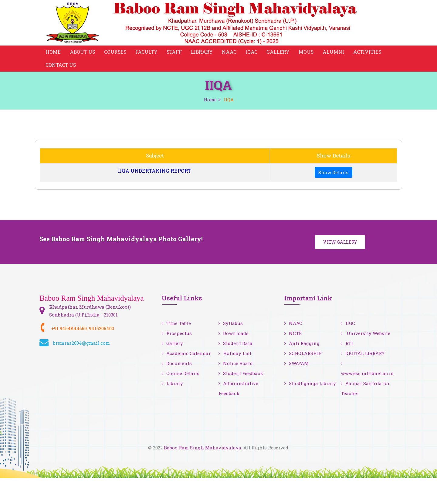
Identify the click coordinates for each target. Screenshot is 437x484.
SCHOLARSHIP (303, 359)
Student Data (235, 349)
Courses (116, 53)
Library (204, 53)
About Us (83, 53)
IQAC (254, 53)
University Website (365, 339)
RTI (347, 349)
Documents (177, 369)
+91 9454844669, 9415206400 (82, 334)
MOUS (309, 53)
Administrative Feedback (238, 394)
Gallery (280, 53)
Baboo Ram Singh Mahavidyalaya (202, 453)
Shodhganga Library (310, 389)
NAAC (232, 53)
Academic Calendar (186, 359)
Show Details (333, 176)
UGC (348, 329)
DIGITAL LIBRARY (362, 359)
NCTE (293, 339)
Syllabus (230, 329)
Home (53, 53)
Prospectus (177, 339)
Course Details (180, 379)
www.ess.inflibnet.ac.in (367, 374)
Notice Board (235, 369)
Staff (176, 53)
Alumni (336, 53)
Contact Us (61, 68)
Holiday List (234, 359)
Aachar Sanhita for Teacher (365, 394)
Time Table (176, 329)
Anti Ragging (302, 349)
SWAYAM (296, 369)
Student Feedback (240, 379)
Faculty (148, 53)
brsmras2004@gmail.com (81, 348)
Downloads (233, 339)
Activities (370, 53)
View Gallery (341, 247)
